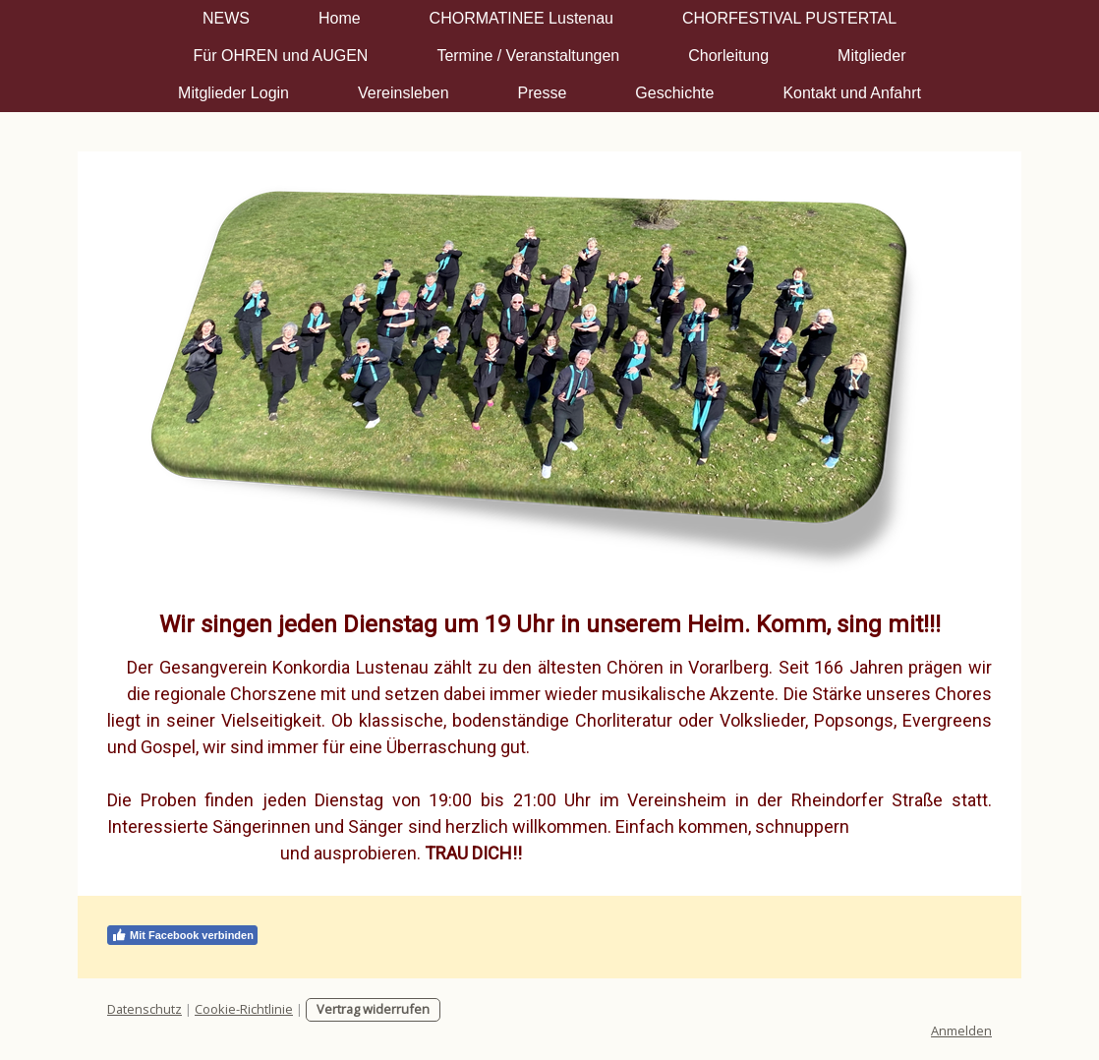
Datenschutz (144, 1009)
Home (339, 18)
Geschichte (674, 93)
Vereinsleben (403, 93)
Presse (542, 93)
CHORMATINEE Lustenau (521, 18)
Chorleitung (728, 55)
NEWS (226, 18)
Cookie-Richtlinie (244, 1009)
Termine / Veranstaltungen (527, 55)
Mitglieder (871, 55)
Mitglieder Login (233, 93)
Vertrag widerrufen (373, 1009)
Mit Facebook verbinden (182, 935)
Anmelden (961, 1030)
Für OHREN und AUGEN (281, 55)
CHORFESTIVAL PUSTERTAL (789, 18)
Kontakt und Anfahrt (851, 93)
